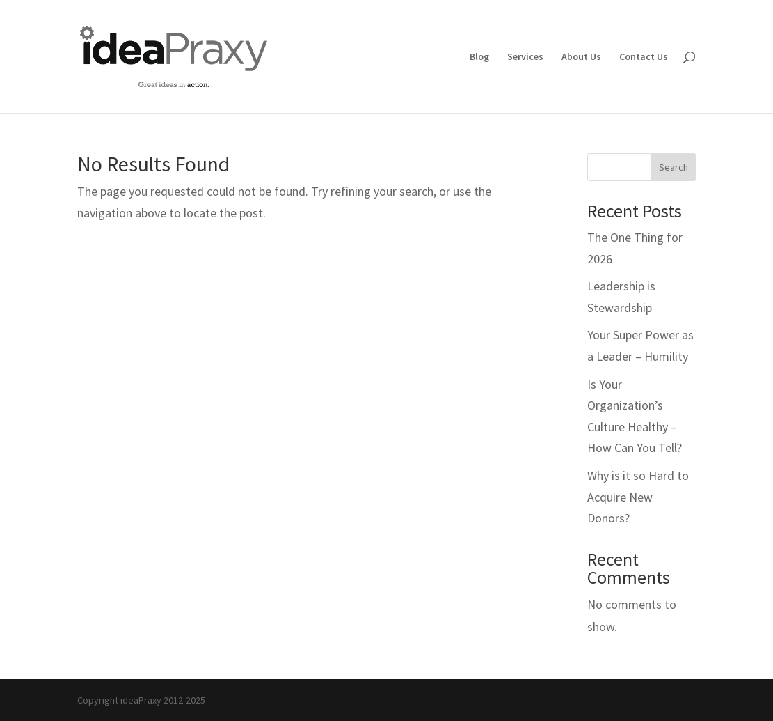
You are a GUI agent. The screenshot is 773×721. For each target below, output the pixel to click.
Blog (479, 57)
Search (673, 167)
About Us (581, 57)
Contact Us (643, 57)
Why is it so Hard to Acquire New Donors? (638, 496)
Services (525, 57)
